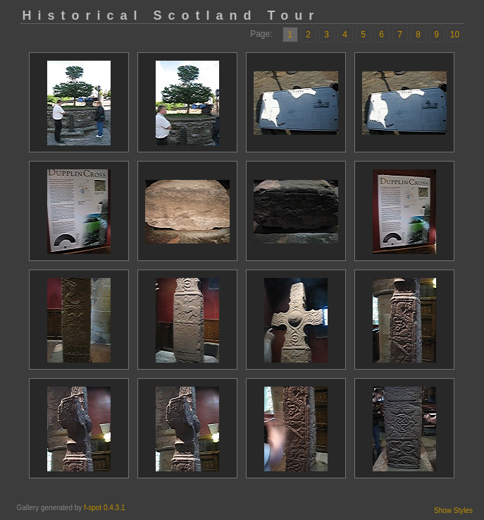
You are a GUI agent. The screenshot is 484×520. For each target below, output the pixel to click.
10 (454, 35)
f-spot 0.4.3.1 (104, 508)
